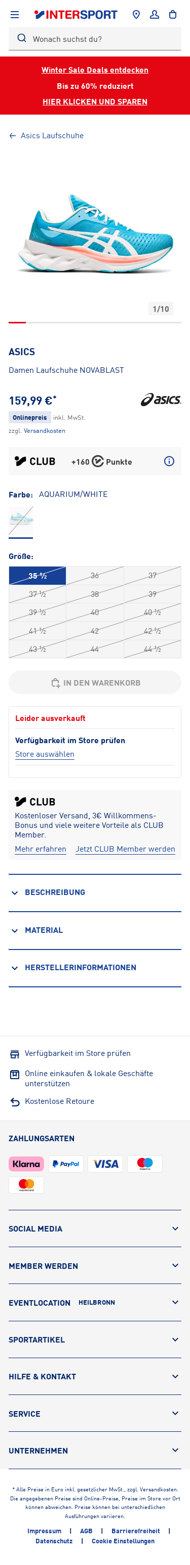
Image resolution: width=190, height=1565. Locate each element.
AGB (86, 1531)
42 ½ (152, 631)
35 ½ (37, 575)
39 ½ (37, 612)
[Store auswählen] (44, 754)
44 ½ (152, 649)
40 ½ (152, 612)
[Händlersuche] (136, 14)
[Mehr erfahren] (40, 849)
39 (152, 594)
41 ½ (37, 631)
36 (95, 575)
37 (152, 575)
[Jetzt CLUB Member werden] (125, 849)
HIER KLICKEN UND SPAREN (95, 101)
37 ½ (37, 594)
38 (95, 594)
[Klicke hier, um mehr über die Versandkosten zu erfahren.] (44, 430)
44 (95, 649)
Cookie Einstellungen (123, 1541)
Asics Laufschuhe (46, 135)
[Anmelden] (154, 14)
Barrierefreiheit (135, 1531)
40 (95, 612)
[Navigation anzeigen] (15, 15)
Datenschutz (53, 1541)
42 (95, 631)
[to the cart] (172, 14)
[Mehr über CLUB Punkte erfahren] (169, 461)
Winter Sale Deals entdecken (95, 69)
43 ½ (37, 649)
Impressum (44, 1531)
